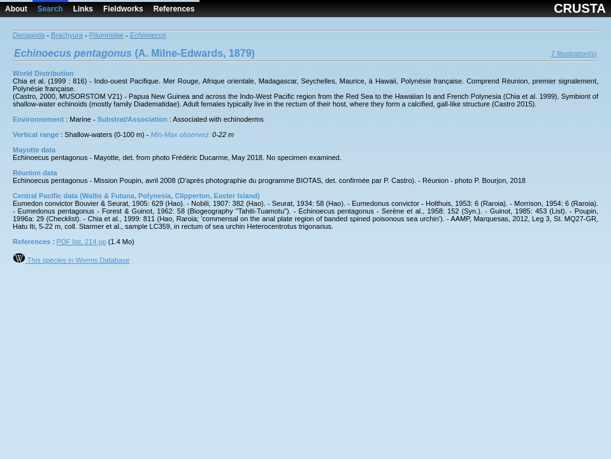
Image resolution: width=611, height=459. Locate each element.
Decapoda (29, 35)
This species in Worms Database (71, 260)
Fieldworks (123, 8)
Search (50, 8)
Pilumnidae (106, 35)
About (16, 8)
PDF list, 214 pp (81, 241)
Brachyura (67, 35)
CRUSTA (580, 8)
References (174, 8)
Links (83, 8)
